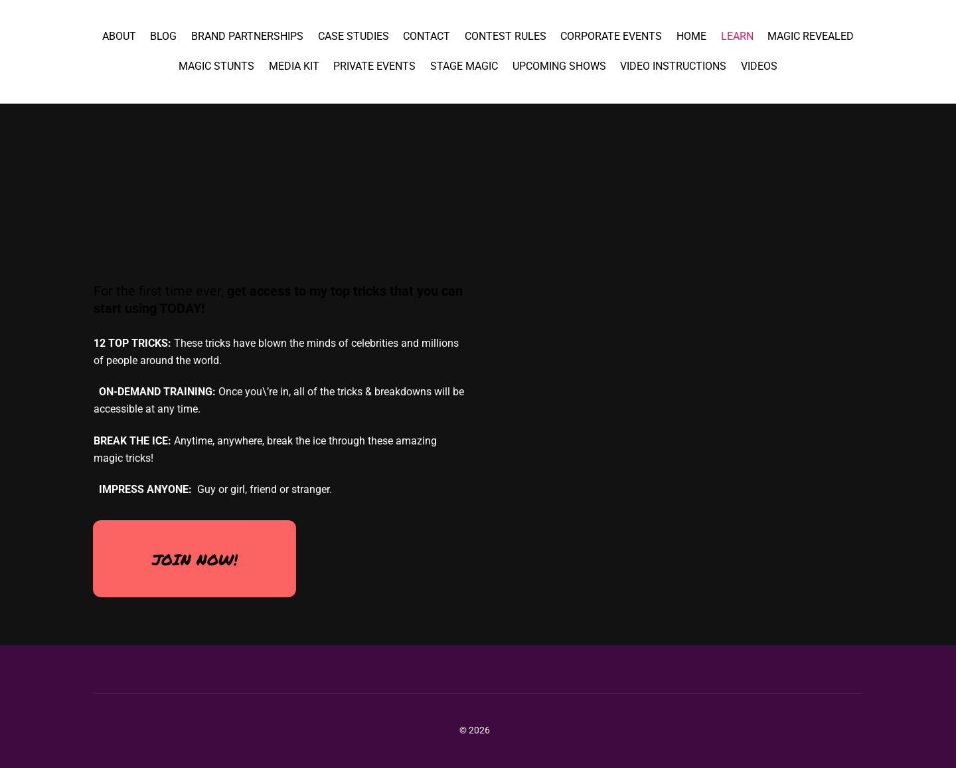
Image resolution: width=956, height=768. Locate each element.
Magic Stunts (216, 66)
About (119, 36)
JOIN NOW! (195, 559)
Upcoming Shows (559, 66)
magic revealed (810, 36)
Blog (163, 36)
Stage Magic (464, 66)
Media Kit (294, 66)
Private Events (374, 66)
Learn (737, 36)
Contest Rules (505, 36)
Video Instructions (673, 66)
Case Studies (353, 36)
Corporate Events (611, 36)
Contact (426, 36)
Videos (759, 66)
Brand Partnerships (247, 36)
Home (691, 36)
